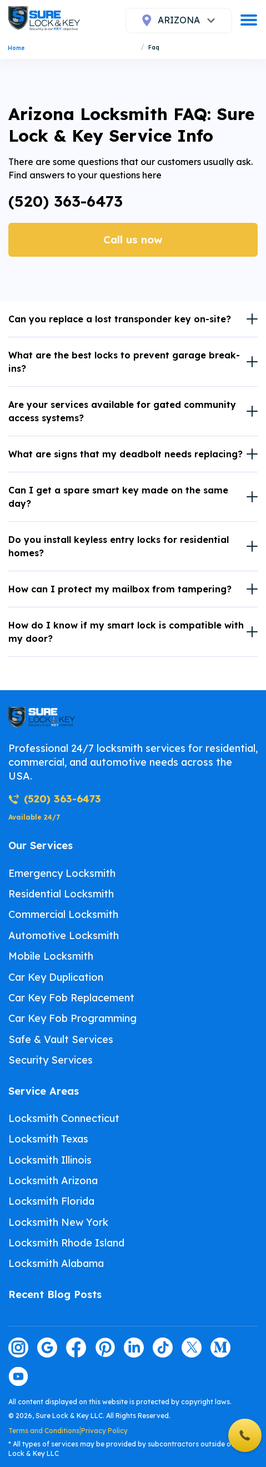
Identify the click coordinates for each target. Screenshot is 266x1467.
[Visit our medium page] (220, 1348)
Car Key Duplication (55, 977)
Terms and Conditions (43, 1430)
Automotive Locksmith (63, 935)
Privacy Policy (104, 1430)
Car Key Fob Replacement (71, 997)
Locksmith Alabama (56, 1263)
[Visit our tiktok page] (163, 1348)
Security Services (50, 1060)
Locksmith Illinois (50, 1160)
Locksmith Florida (51, 1201)
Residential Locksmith (61, 893)
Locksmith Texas (48, 1138)
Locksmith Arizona (53, 1180)
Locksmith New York (58, 1222)
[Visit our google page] (47, 1348)
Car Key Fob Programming (72, 1018)
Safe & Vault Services (60, 1039)
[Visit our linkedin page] (134, 1348)
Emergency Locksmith (62, 873)
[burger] (249, 20)
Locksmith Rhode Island (66, 1242)
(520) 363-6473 (65, 201)
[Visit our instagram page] (18, 1348)
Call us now (133, 239)
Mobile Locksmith (50, 956)
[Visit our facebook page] (76, 1348)
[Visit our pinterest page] (105, 1348)
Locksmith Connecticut (63, 1118)
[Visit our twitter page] (192, 1348)
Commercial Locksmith (63, 914)
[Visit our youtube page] (18, 1376)
